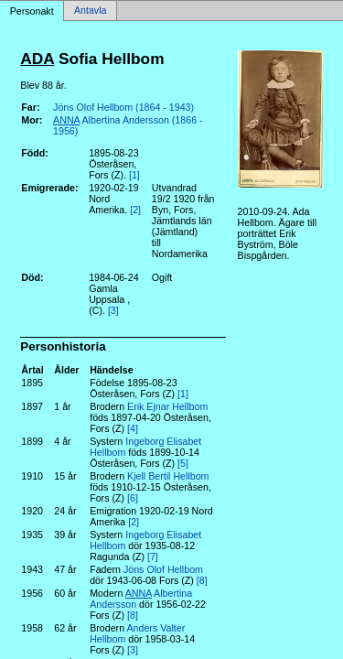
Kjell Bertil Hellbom (168, 475)
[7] (152, 556)
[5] (182, 463)
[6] (132, 497)
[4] (132, 428)
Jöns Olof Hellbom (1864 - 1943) (123, 107)
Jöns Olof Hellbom (163, 569)
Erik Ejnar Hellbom (167, 406)
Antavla (90, 10)
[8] (202, 580)
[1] (134, 174)
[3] (113, 310)
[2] (135, 209)
